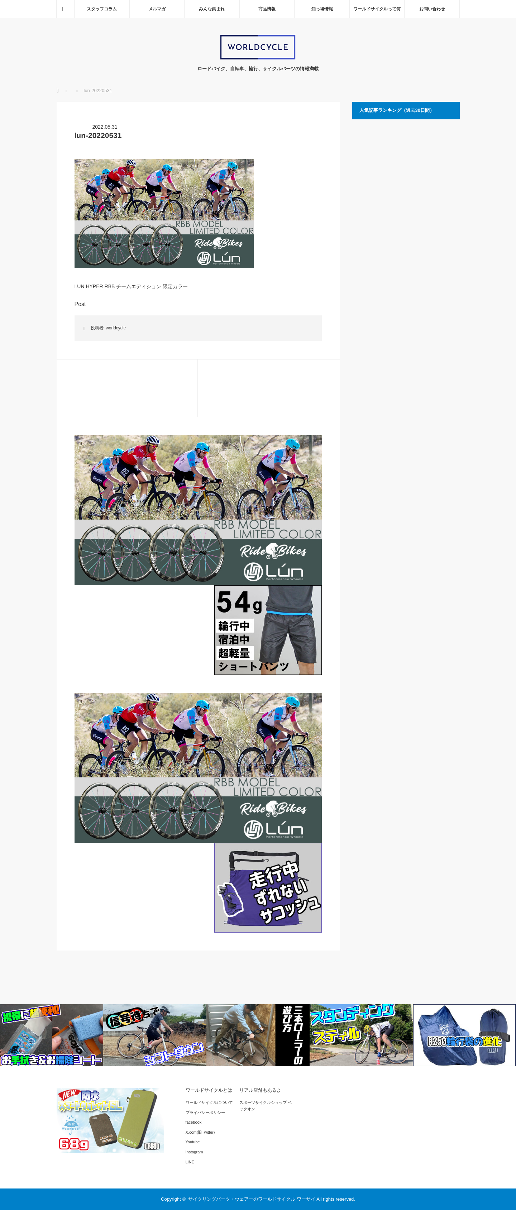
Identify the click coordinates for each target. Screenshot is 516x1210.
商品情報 (267, 8)
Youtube (193, 1142)
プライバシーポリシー (205, 1112)
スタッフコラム (102, 8)
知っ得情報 (322, 8)
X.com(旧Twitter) (200, 1132)
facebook (194, 1122)
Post (80, 304)
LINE (190, 1162)
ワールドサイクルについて (209, 1102)
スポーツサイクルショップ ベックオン (265, 1105)
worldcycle (116, 327)
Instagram (194, 1152)
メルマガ (157, 8)
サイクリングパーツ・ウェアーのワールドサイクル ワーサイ (251, 1199)
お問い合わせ (432, 8)
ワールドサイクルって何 (377, 8)
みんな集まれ (212, 8)
